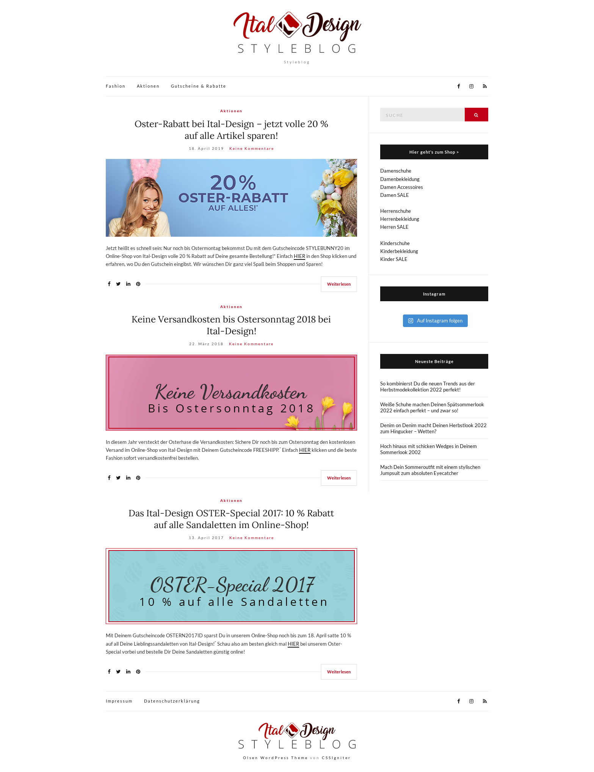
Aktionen (148, 85)
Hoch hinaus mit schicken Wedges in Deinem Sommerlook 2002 (428, 449)
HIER (299, 256)
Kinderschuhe (395, 243)
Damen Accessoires (401, 187)
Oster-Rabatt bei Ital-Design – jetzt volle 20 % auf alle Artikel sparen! (231, 130)
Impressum (119, 700)
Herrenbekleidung (399, 219)
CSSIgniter (336, 757)
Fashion (115, 85)
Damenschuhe (395, 171)
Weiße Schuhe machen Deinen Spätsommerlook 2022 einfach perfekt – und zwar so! (432, 407)
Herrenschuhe (395, 211)
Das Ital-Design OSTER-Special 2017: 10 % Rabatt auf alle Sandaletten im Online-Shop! (231, 519)
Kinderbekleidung (399, 251)
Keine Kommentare (251, 148)
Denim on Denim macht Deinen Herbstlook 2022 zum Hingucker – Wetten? (433, 428)
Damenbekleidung (400, 179)
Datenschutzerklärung (172, 700)
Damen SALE (394, 195)
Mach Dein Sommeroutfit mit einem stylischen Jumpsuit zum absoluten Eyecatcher (430, 470)
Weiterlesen (339, 283)
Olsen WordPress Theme (275, 757)
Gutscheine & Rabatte (198, 85)
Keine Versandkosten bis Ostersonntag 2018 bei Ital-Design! (231, 325)
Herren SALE (394, 227)
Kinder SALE (393, 259)
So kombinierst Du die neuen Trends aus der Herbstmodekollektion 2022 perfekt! (427, 386)
